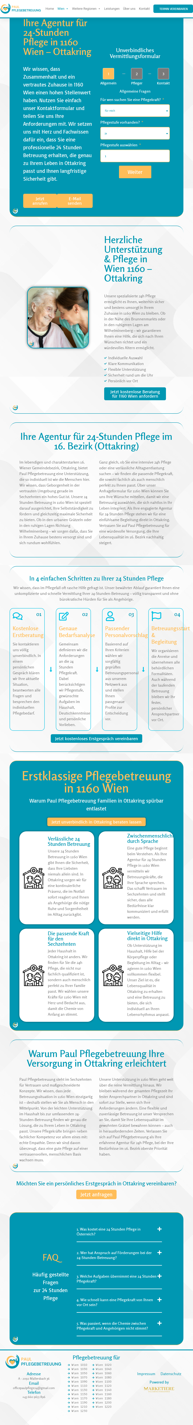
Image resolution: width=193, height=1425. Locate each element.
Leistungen (112, 8)
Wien (63, 8)
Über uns (129, 8)
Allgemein (108, 84)
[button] (119, 1241)
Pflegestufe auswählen (119, 146)
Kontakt (144, 8)
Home (50, 8)
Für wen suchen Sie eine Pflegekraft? (131, 101)
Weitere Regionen (86, 8)
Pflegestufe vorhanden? (120, 123)
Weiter (135, 173)
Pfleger (137, 84)
